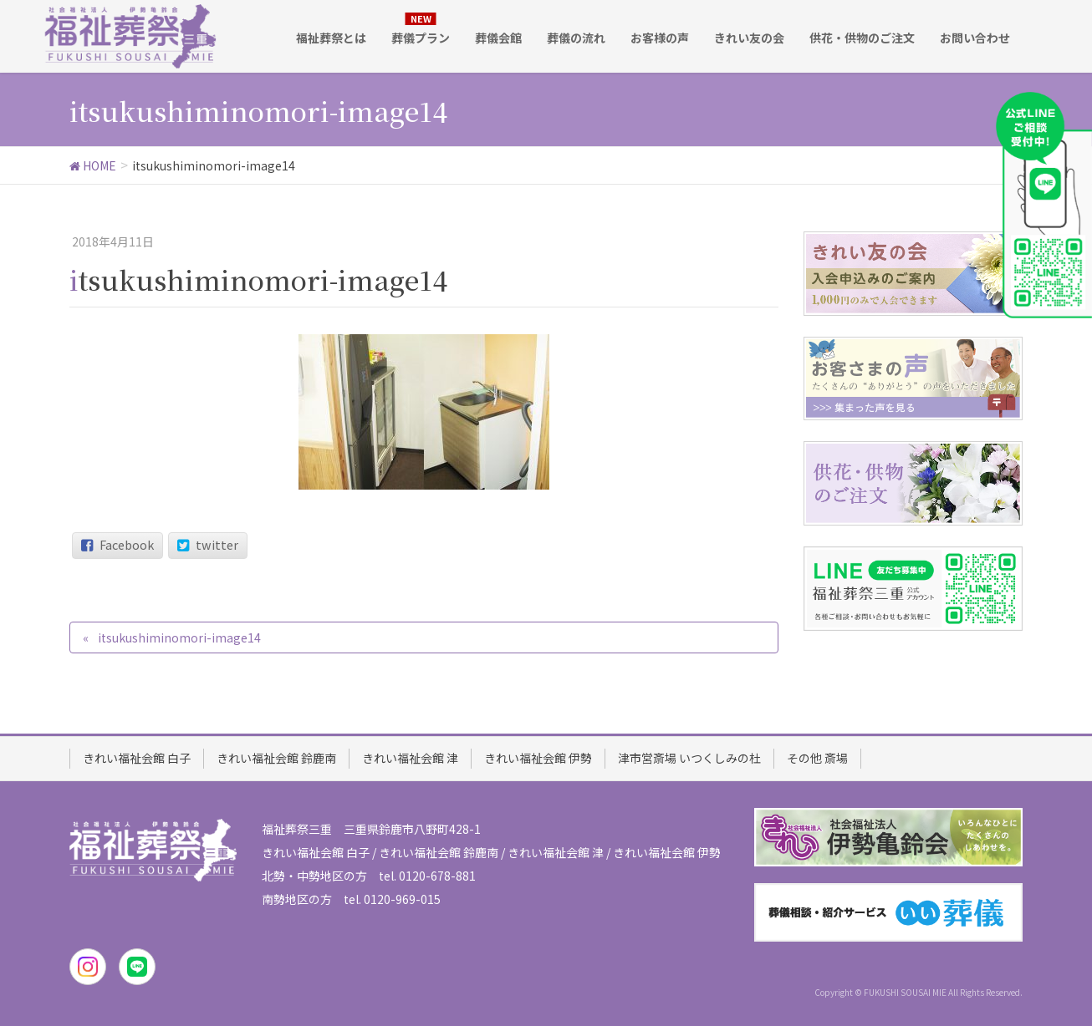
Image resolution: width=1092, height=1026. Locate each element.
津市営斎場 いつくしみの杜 (689, 757)
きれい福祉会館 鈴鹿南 (276, 757)
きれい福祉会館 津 (410, 757)
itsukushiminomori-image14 (179, 637)
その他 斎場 (817, 757)
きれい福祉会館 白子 (137, 757)
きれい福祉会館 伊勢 (538, 757)
